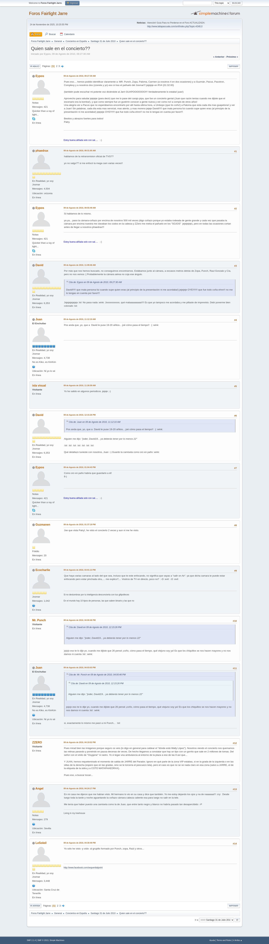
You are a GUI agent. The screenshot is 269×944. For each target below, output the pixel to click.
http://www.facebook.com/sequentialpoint (83, 867)
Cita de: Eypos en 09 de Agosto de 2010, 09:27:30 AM (95, 282)
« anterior (218, 56)
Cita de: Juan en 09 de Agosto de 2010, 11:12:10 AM (95, 422)
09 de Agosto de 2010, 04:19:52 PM (80, 742)
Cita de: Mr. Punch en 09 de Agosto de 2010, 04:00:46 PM (97, 674)
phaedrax (42, 150)
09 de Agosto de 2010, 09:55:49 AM (80, 208)
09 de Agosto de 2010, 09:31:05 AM (80, 150)
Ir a (196, 920)
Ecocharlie (43, 569)
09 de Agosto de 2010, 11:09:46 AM (80, 265)
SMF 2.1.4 (31, 940)
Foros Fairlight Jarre (48, 13)
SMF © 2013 (43, 940)
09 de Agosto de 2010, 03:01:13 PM (80, 570)
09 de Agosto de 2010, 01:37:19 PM (80, 524)
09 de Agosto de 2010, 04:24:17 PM (80, 788)
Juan (39, 319)
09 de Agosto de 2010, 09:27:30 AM (80, 76)
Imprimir (233, 66)
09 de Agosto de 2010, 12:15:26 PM (80, 415)
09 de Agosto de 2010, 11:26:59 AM (80, 385)
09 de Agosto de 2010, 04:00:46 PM (80, 620)
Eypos (40, 76)
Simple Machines (57, 940)
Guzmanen (43, 524)
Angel (39, 788)
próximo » (232, 56)
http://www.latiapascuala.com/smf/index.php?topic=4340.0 (174, 26)
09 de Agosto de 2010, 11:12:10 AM (80, 319)
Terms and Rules (224, 940)
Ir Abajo (34, 66)
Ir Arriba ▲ (237, 940)
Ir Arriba (35, 906)
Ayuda (212, 940)
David (39, 265)
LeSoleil (41, 842)
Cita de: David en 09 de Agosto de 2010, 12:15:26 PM (95, 627)
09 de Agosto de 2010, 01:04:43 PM (80, 467)
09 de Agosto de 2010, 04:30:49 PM (80, 843)
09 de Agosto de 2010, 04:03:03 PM (80, 667)
